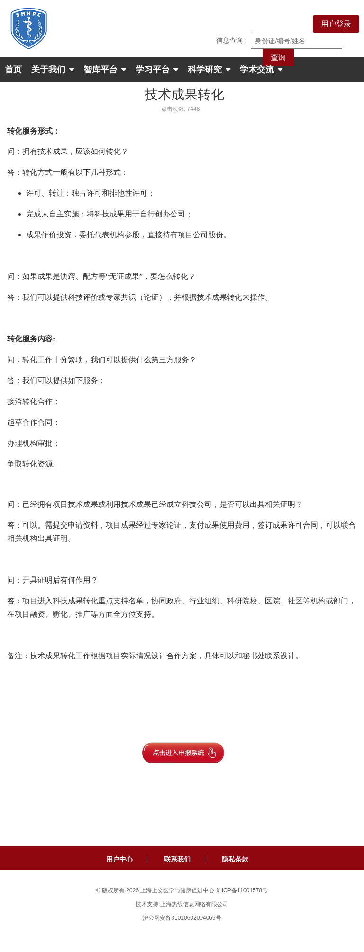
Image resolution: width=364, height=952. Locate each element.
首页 (13, 69)
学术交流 (261, 69)
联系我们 (177, 859)
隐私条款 (235, 859)
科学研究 (209, 69)
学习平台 (157, 69)
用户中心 (119, 859)
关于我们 (52, 69)
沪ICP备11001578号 (242, 890)
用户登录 (336, 24)
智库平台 (104, 69)
